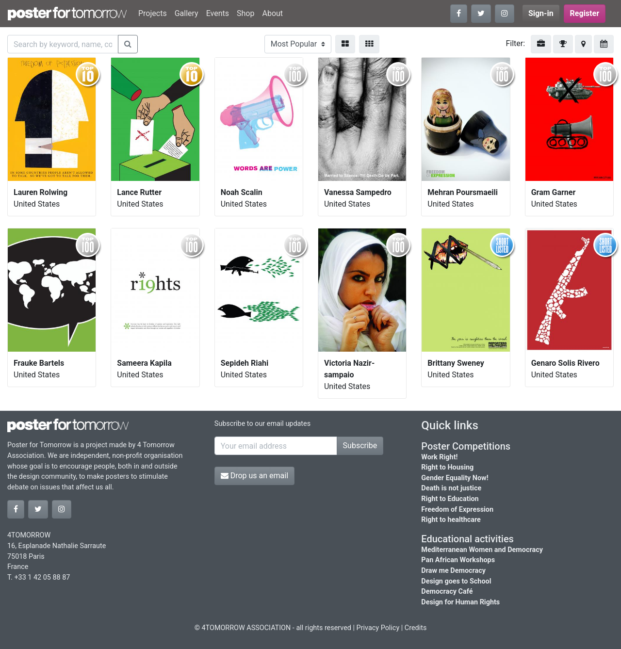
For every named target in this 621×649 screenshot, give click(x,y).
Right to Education (449, 499)
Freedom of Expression (457, 509)
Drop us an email (254, 475)
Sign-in (541, 13)
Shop (245, 13)
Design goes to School (456, 581)
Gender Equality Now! (454, 478)
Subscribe (360, 445)
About (272, 13)
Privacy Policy (378, 628)
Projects (152, 13)
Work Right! (439, 457)
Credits (416, 628)
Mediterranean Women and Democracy (482, 550)
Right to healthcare (451, 520)
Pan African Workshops (458, 560)
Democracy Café (447, 591)
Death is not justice (451, 488)
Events (217, 13)
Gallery (186, 13)
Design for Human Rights (460, 602)
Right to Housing (447, 467)
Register (584, 13)
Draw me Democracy (453, 571)
